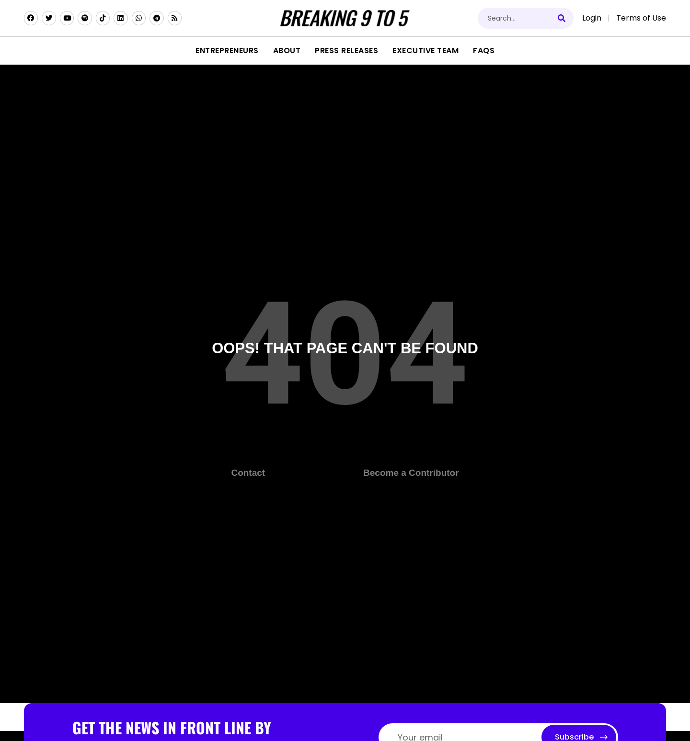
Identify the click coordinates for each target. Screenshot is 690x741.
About (287, 50)
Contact (248, 473)
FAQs (483, 50)
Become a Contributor (411, 473)
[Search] (563, 18)
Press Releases (346, 50)
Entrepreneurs (227, 50)
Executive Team (425, 50)
